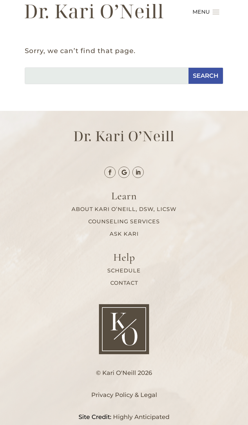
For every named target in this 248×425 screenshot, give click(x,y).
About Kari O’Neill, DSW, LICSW (124, 209)
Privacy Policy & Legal (124, 395)
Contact (124, 283)
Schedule (124, 270)
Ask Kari (124, 234)
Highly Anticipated (141, 417)
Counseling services (124, 221)
